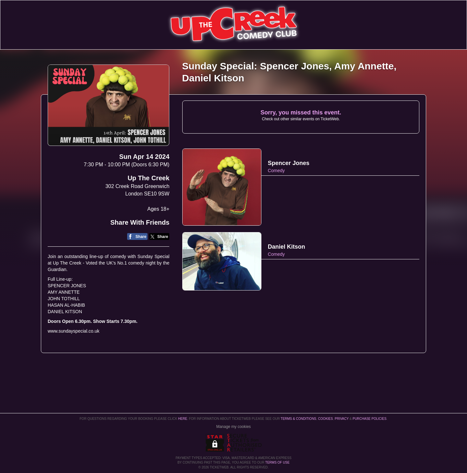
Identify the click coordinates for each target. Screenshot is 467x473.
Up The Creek (148, 178)
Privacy (342, 418)
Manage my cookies (233, 426)
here (182, 418)
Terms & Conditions (298, 418)
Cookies (325, 418)
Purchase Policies (369, 418)
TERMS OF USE (277, 462)
